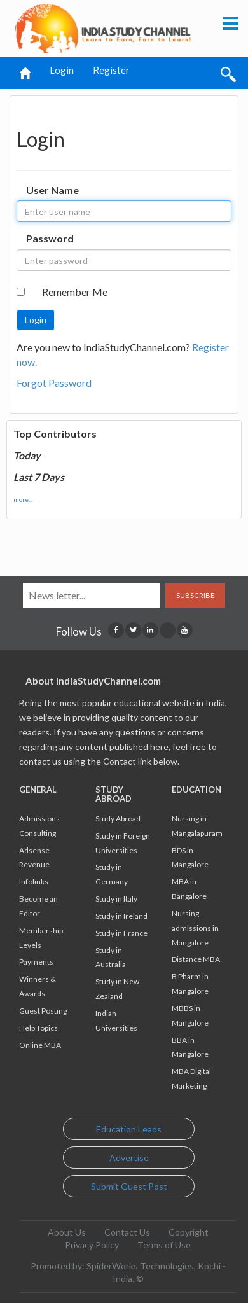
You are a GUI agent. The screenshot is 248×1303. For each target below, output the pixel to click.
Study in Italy (116, 898)
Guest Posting (43, 1010)
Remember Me (74, 292)
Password (50, 238)
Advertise (129, 1157)
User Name (52, 190)
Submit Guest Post (129, 1186)
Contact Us (127, 1232)
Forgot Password (54, 383)
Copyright (189, 1232)
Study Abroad (118, 818)
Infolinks (33, 881)
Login (62, 70)
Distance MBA (196, 959)
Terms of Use (164, 1244)
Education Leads (129, 1129)
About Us (67, 1232)
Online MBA (40, 1045)
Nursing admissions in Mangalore (195, 928)
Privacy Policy (92, 1244)
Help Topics (38, 1028)
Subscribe (195, 595)
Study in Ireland (121, 916)
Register (111, 70)
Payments (36, 961)
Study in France (121, 933)
